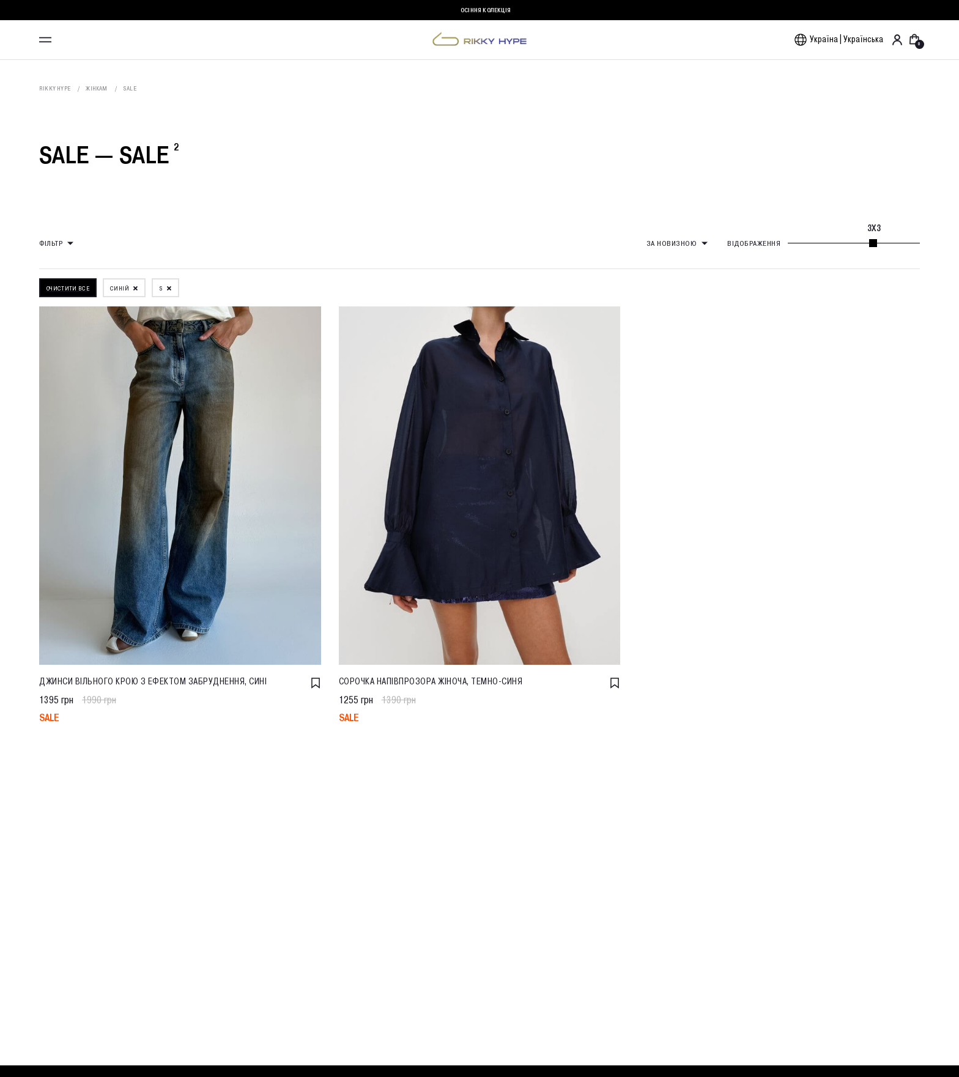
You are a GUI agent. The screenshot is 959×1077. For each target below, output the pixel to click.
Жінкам (96, 88)
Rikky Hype (54, 88)
